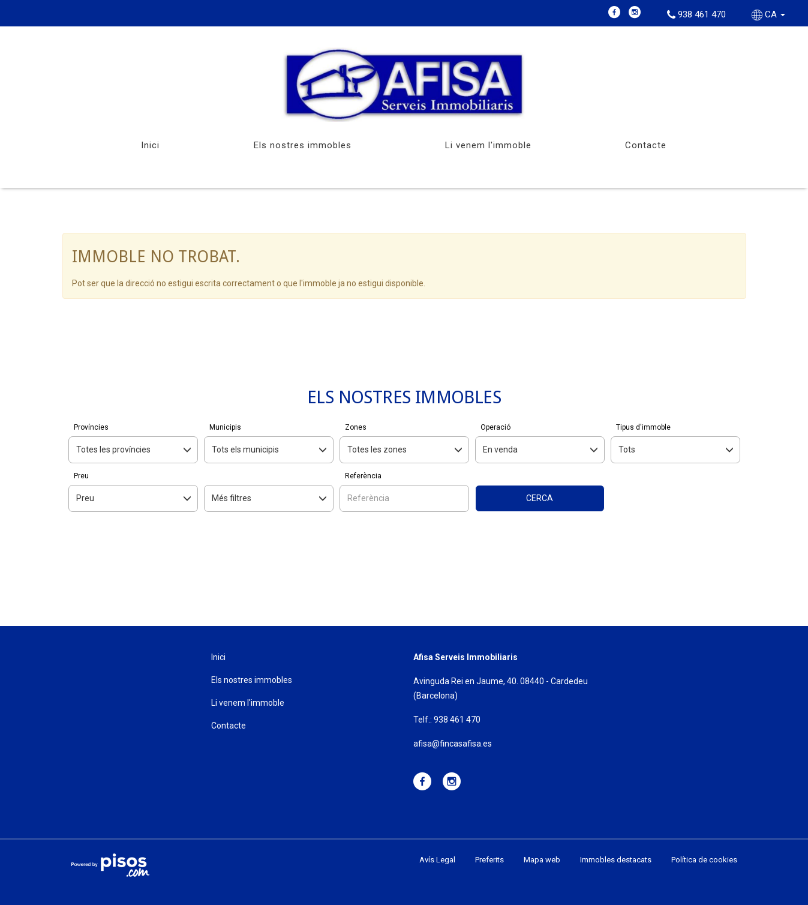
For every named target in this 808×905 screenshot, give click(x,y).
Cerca (539, 498)
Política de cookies (704, 859)
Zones (356, 427)
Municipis (225, 427)
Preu (81, 476)
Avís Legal (437, 859)
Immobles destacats (615, 859)
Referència (363, 476)
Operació (495, 427)
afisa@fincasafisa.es (452, 743)
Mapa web (542, 859)
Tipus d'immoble (643, 427)
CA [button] (770, 14)
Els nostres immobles (303, 145)
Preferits (489, 859)
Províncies (91, 427)
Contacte (645, 145)
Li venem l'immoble (488, 145)
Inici (150, 145)
